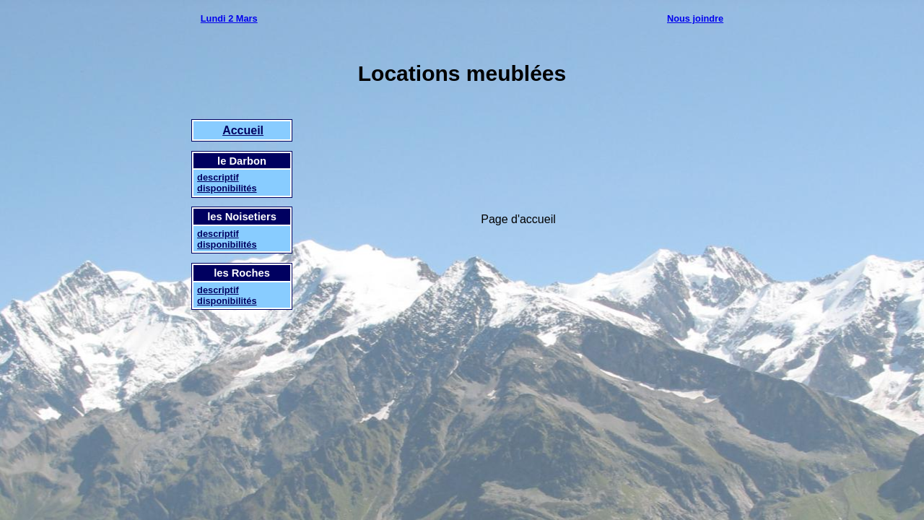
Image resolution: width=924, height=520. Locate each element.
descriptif (218, 177)
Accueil (242, 130)
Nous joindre (695, 18)
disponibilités (226, 188)
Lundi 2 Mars (229, 18)
